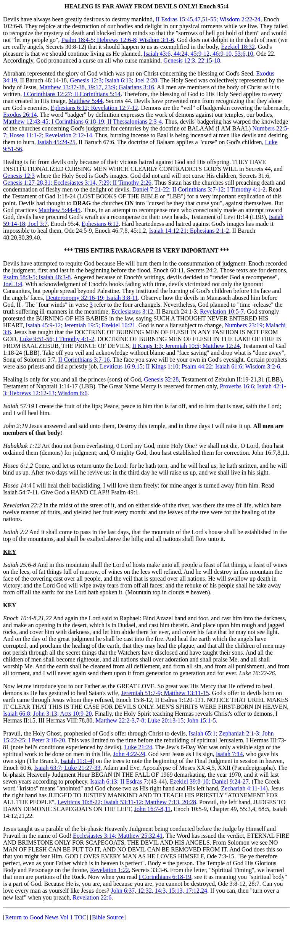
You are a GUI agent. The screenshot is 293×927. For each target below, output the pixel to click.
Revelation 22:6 (91, 897)
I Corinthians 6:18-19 (164, 877)
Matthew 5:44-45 (59, 210)
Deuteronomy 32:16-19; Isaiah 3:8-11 (92, 298)
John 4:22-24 (129, 754)
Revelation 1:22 (109, 870)
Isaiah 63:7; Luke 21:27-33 (67, 767)
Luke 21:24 (138, 747)
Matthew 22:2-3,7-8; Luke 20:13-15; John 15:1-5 (155, 720)
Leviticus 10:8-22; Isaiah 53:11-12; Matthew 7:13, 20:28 (127, 802)
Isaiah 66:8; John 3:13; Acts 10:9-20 (47, 713)
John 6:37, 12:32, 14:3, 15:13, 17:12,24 (159, 890)
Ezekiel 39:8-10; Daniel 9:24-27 (209, 781)
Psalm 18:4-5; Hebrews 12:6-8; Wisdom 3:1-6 (117, 40)
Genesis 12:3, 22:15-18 (191, 60)
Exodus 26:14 (20, 114)
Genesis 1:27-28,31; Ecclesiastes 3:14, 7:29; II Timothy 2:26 (77, 182)
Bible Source (108, 917)
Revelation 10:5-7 (222, 311)
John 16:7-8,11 (152, 809)
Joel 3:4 (12, 284)
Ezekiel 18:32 (237, 46)
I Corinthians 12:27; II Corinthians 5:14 (72, 94)
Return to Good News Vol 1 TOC (45, 917)
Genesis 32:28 (161, 379)
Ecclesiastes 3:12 (132, 311)
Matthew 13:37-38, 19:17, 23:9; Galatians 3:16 (96, 87)
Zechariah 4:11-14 (243, 788)
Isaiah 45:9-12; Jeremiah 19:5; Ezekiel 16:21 (80, 325)
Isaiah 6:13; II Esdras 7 (118, 781)
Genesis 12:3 (19, 175)
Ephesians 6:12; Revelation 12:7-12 (94, 108)
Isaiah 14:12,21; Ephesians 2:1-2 (189, 230)
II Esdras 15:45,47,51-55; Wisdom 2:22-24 (208, 19)
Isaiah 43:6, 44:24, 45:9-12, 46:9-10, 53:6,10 (198, 53)
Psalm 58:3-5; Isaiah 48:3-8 (37, 277)
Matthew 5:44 (86, 101)
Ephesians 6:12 (100, 223)
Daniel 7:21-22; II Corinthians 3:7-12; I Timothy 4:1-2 (199, 189)
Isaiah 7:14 (229, 754)
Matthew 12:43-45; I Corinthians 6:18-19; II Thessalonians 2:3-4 (82, 121)
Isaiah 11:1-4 (76, 761)
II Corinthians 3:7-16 (83, 359)
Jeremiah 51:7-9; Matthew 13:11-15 (165, 693)
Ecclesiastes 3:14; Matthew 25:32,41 (118, 835)
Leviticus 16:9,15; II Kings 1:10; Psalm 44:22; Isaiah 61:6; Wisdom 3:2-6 (190, 366)
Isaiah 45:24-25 (56, 142)
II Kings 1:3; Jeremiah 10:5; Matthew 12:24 (186, 346)
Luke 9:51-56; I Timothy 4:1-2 (56, 339)
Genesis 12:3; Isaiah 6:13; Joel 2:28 (113, 80)
